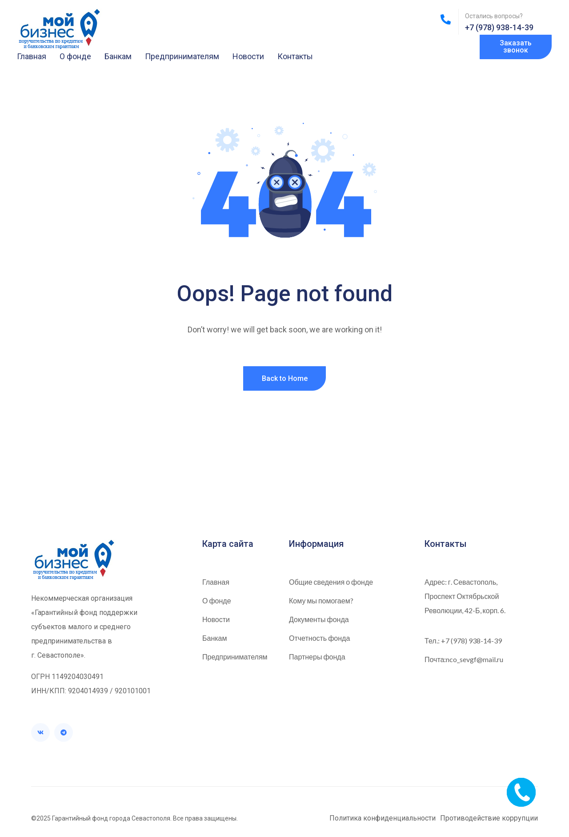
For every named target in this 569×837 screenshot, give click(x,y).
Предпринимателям (182, 56)
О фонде (75, 56)
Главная (31, 56)
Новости (248, 56)
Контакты (295, 56)
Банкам (118, 56)
